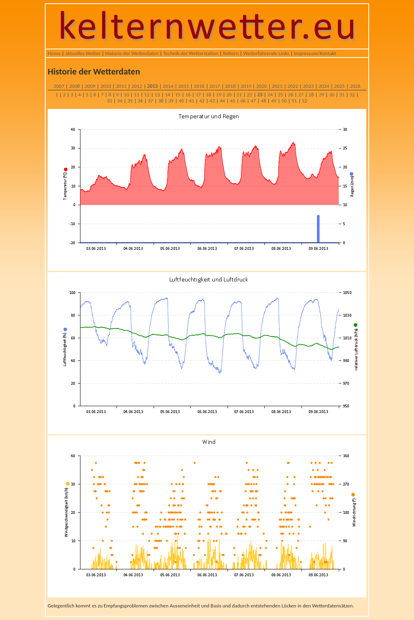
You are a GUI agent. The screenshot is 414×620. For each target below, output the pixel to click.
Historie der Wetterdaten (131, 53)
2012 (136, 86)
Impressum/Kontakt (315, 53)
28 (311, 95)
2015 (183, 86)
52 (304, 101)
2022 (292, 86)
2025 (339, 86)
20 (229, 95)
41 (191, 101)
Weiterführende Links (266, 53)
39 (171, 101)
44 (222, 101)
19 (219, 95)
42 (202, 101)
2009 (90, 86)
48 (263, 101)
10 (126, 95)
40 (181, 101)
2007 (58, 86)
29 (321, 95)
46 (242, 101)
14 (167, 95)
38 (160, 101)
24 (270, 95)
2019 (246, 86)
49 (273, 101)
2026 (355, 86)
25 (280, 95)
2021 (277, 86)
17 (198, 95)
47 (253, 101)
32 (352, 95)
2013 (152, 86)
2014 (168, 86)
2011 (121, 86)
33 (109, 101)
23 (259, 95)
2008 (74, 86)
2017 (214, 86)
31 (341, 95)
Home (54, 53)
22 (249, 95)
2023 (308, 86)
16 (187, 95)
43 (212, 101)
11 (136, 95)
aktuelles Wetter (83, 53)
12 (147, 95)
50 (284, 101)
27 (301, 95)
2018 (230, 86)
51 (294, 101)
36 (140, 101)
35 (130, 101)
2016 (199, 86)
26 (290, 95)
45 (232, 101)
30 (331, 95)
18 (208, 95)
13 (157, 95)
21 (239, 95)
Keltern (231, 53)
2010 (105, 86)
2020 (261, 86)
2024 (324, 86)
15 (177, 95)
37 (150, 101)
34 (120, 101)
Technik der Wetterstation (190, 53)
